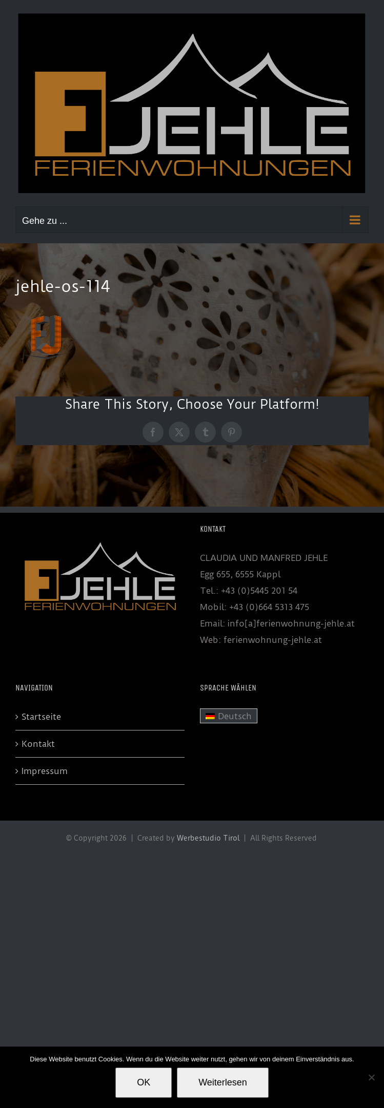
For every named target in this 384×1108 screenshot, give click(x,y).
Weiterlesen (222, 1082)
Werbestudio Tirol (208, 838)
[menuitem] (228, 716)
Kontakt (38, 744)
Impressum (45, 771)
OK (143, 1082)
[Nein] (371, 1077)
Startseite (41, 717)
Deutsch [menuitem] (235, 716)
